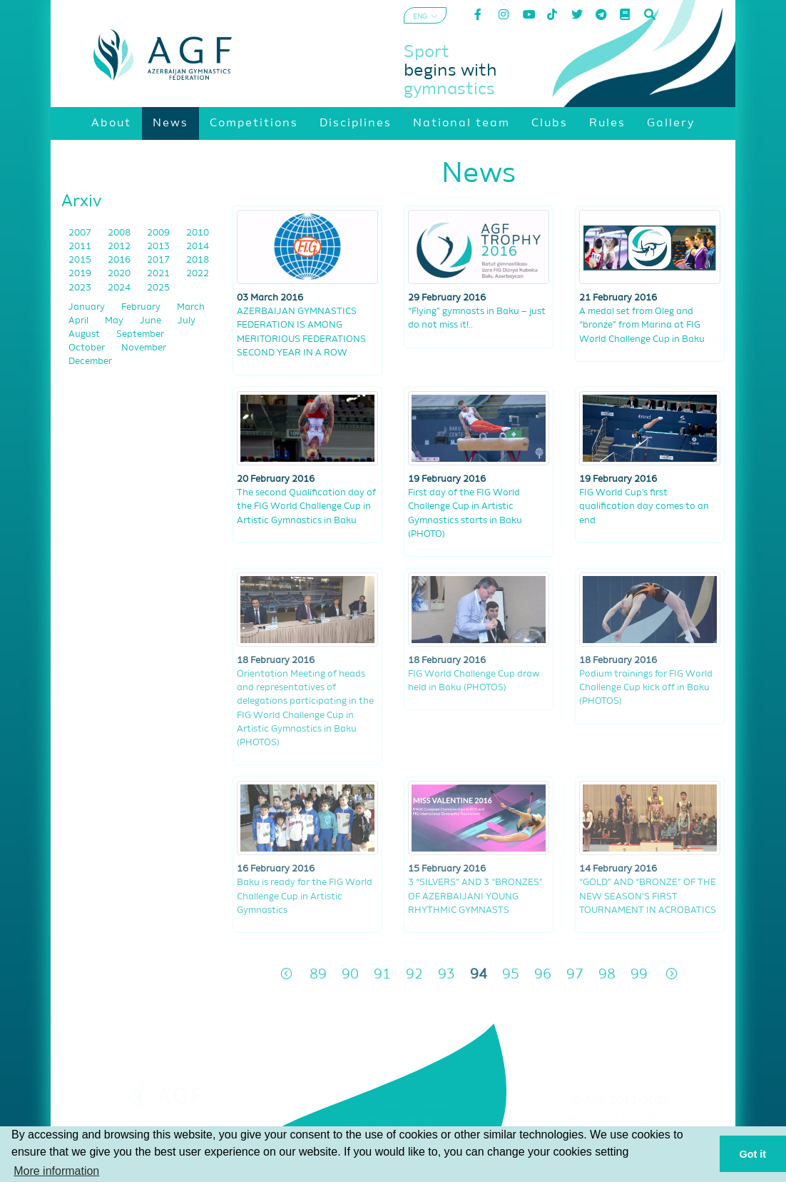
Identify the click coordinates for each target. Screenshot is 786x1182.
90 (350, 974)
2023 (80, 288)
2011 (80, 246)
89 (318, 974)
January (87, 307)
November (143, 348)
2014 (197, 246)
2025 (158, 288)
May (115, 320)
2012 (120, 246)
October (87, 348)
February (142, 307)
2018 (197, 260)
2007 (80, 233)
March (191, 307)
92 (414, 974)
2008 (120, 233)
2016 (120, 260)
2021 (159, 273)
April (79, 320)
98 (607, 974)
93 (446, 974)
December (90, 361)
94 (478, 974)
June (151, 320)
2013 (159, 246)
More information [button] (56, 1171)
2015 (80, 260)
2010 (197, 233)
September (140, 334)
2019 (80, 273)
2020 (120, 273)
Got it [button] (753, 1154)
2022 (197, 273)
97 (574, 974)
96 (542, 974)
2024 (120, 288)
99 (639, 974)
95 (510, 974)
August (85, 334)
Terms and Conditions (621, 1118)
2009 (159, 233)
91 (382, 974)
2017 (159, 260)
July (186, 320)
